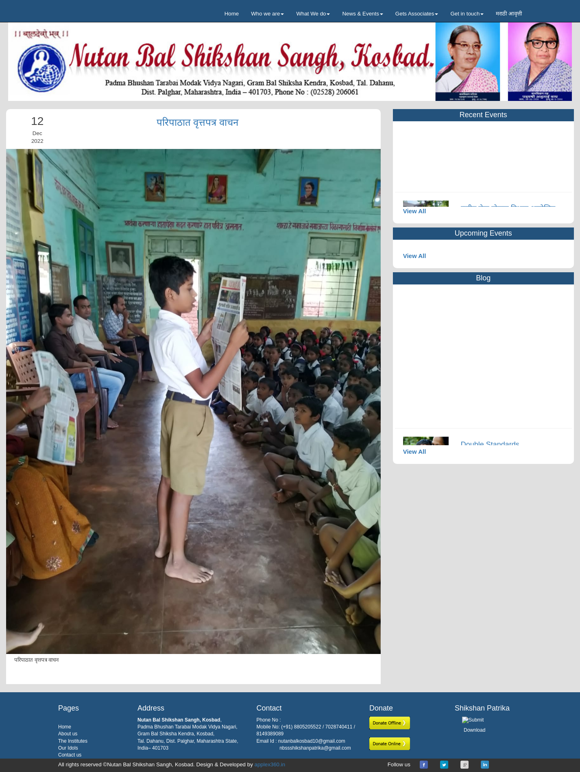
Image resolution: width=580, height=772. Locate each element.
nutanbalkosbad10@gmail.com (311, 741)
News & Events (362, 14)
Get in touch (467, 14)
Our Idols (68, 748)
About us (67, 734)
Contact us (69, 755)
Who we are (267, 14)
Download (474, 730)
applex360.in (270, 764)
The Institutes (72, 741)
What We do (313, 14)
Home (232, 14)
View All (414, 211)
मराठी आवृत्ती (509, 14)
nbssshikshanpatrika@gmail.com (315, 748)
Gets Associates (416, 14)
